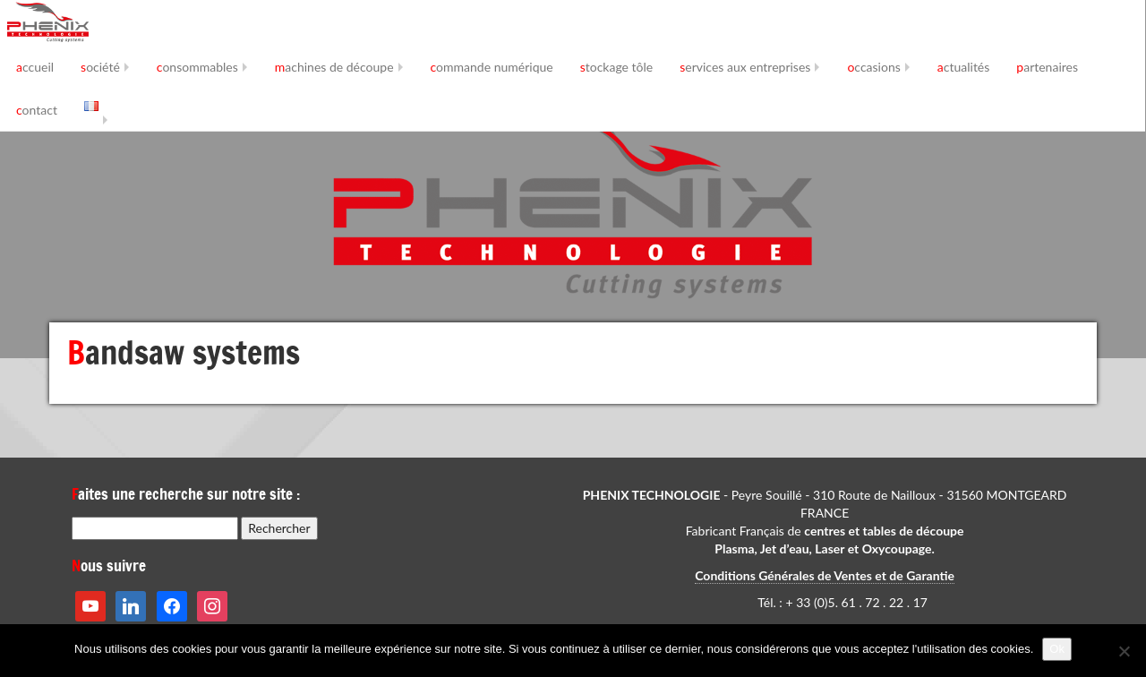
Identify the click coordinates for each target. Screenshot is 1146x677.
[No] (1124, 651)
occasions (873, 66)
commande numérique (492, 66)
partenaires (1047, 66)
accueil (35, 66)
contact (36, 109)
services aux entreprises (745, 66)
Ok (1057, 649)
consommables (197, 66)
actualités (963, 66)
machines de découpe (334, 66)
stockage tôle (617, 66)
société (100, 66)
